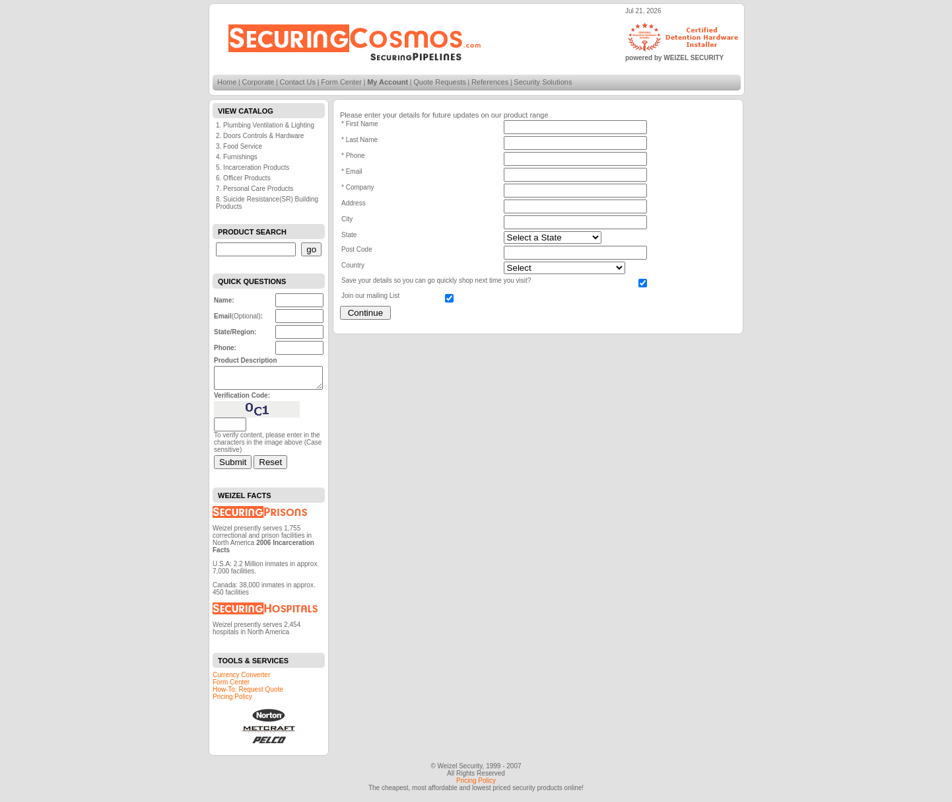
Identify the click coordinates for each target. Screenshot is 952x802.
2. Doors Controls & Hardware (260, 135)
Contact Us (298, 82)
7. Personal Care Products (254, 188)
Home (226, 82)
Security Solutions (543, 82)
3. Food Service (239, 146)
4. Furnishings (236, 157)
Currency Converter (241, 678)
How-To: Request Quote (248, 693)
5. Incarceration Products (252, 167)
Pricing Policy (232, 700)
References (489, 82)
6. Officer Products (243, 178)
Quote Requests (439, 82)
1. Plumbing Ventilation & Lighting (265, 125)
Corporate (258, 82)
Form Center (341, 82)
